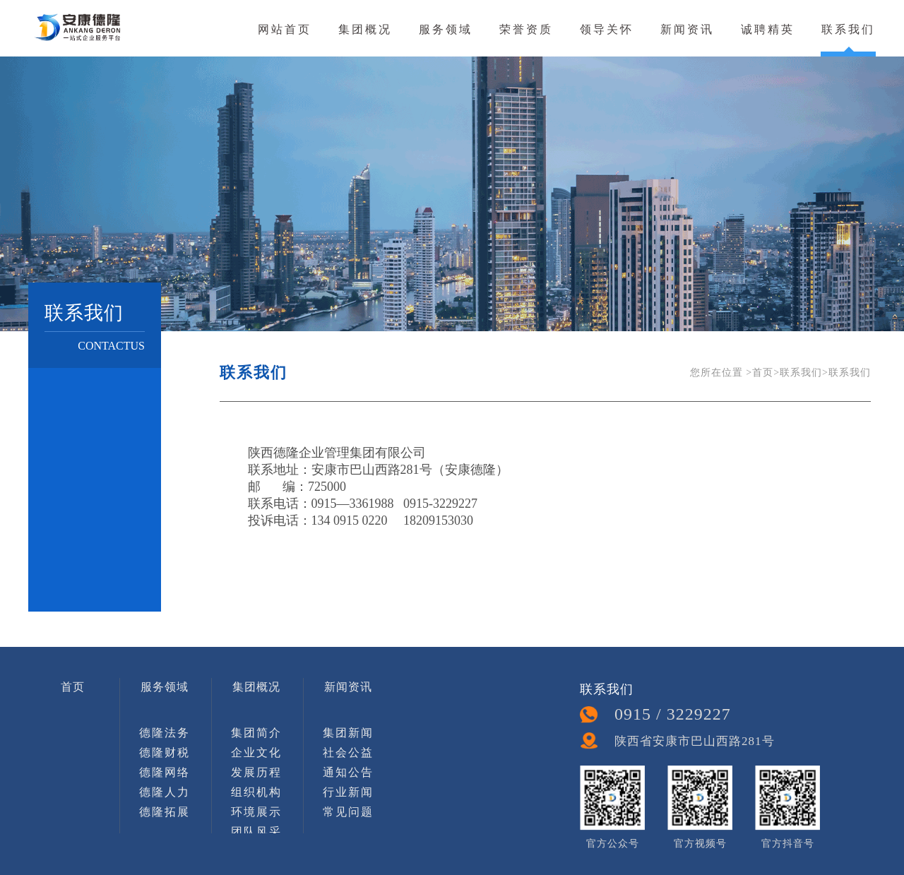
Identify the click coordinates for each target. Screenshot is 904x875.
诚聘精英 (768, 29)
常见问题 (348, 812)
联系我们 (848, 29)
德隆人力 (164, 792)
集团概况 (365, 29)
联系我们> (804, 372)
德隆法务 (164, 733)
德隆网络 (164, 772)
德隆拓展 (164, 812)
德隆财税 (164, 752)
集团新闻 (348, 733)
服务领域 (445, 29)
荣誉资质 (526, 29)
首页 (73, 687)
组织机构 (256, 792)
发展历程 (256, 772)
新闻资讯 (687, 29)
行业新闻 (348, 792)
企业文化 (256, 752)
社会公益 (348, 752)
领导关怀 (607, 29)
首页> (766, 372)
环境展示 (256, 812)
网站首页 (284, 29)
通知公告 (348, 772)
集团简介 (256, 733)
